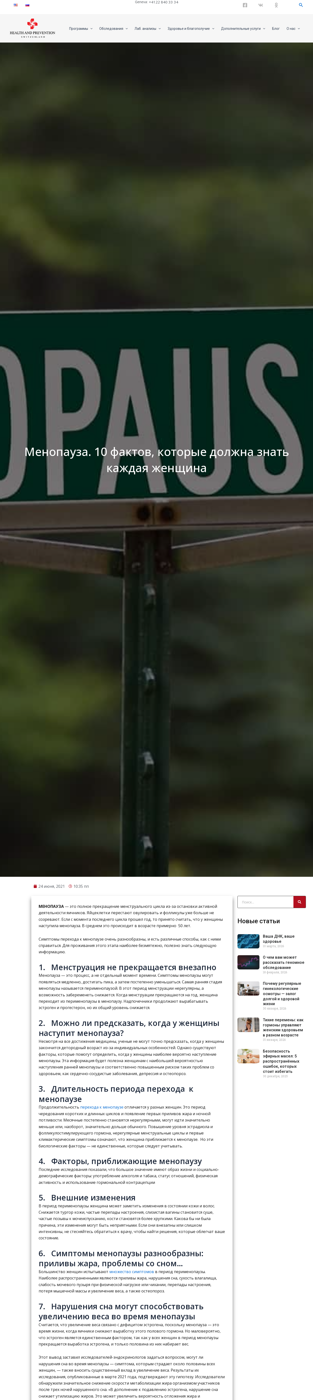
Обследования (113, 28)
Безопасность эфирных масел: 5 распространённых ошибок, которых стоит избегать (281, 1207)
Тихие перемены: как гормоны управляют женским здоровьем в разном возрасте (283, 1173)
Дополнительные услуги (243, 28)
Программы (80, 28)
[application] (90, 28)
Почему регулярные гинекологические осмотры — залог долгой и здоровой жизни (282, 1139)
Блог (276, 29)
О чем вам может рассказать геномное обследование (283, 1108)
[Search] (299, 1048)
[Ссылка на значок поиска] (301, 5)
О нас (293, 28)
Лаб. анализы (147, 28)
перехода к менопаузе (101, 1253)
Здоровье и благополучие (191, 28)
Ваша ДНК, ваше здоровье (279, 1085)
